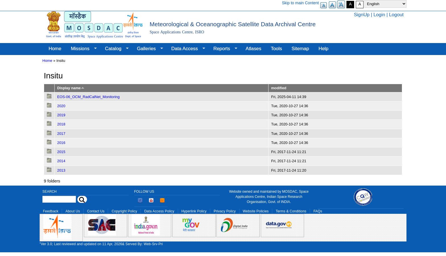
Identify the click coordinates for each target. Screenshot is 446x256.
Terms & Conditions (291, 211)
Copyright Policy (124, 211)
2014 (61, 161)
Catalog (114, 49)
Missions (81, 49)
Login (379, 14)
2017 (61, 133)
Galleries (147, 49)
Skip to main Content (300, 3)
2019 (61, 115)
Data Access (185, 49)
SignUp (361, 14)
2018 (61, 124)
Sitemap (300, 48)
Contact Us (95, 211)
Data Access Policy (159, 211)
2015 (61, 152)
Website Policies (256, 211)
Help (324, 48)
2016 (61, 143)
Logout (396, 14)
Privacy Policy (225, 211)
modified (278, 88)
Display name (70, 88)
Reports (222, 49)
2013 (61, 170)
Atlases (253, 48)
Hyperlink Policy (194, 211)
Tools (276, 48)
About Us (72, 211)
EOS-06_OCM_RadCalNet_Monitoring (88, 97)
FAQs (317, 211)
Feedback (50, 211)
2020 (61, 106)
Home (55, 48)
